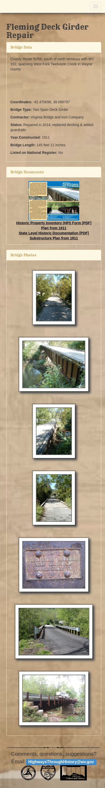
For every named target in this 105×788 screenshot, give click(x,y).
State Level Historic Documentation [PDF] (54, 233)
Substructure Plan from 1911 (54, 238)
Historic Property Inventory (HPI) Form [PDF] (53, 223)
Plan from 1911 (54, 228)
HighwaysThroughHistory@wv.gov (61, 762)
